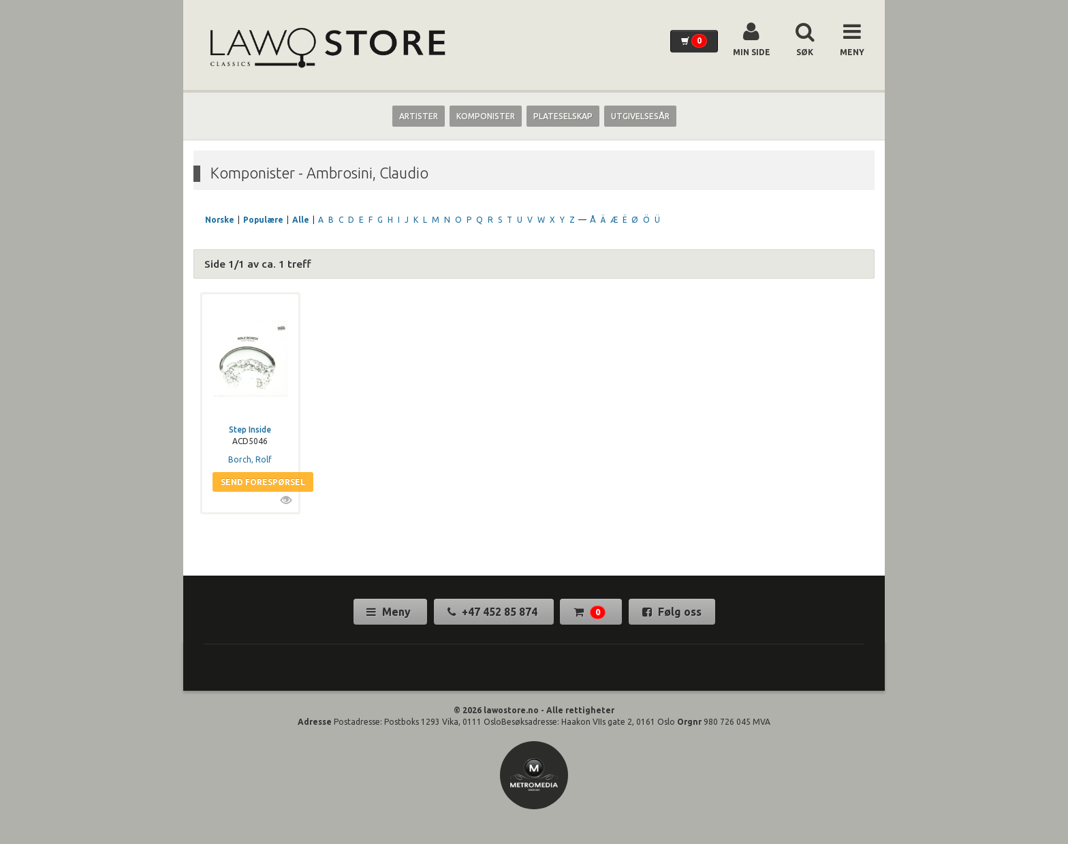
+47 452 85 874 (493, 612)
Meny (389, 612)
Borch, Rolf (250, 459)
